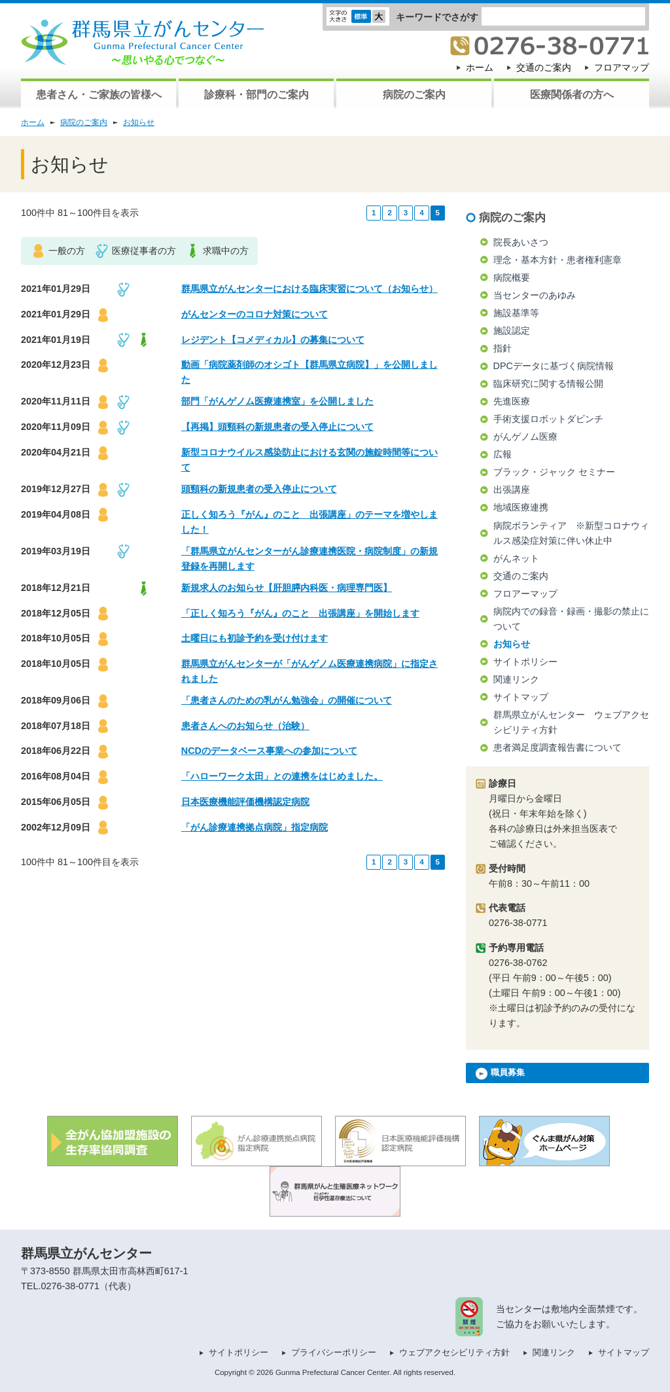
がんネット (516, 558)
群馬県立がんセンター (86, 1253)
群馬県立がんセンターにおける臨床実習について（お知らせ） (309, 288)
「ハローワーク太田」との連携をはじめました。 (282, 776)
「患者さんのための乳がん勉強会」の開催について (286, 700)
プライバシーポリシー (333, 1352)
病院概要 (511, 277)
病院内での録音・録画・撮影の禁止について (571, 619)
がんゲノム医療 (525, 436)
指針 (502, 348)
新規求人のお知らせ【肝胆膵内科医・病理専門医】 (286, 587)
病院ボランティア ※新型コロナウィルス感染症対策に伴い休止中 (571, 533)
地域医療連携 (520, 507)
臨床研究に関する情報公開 (548, 383)
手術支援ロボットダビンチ (548, 419)
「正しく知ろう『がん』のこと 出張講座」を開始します (300, 613)
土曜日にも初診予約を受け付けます (254, 638)
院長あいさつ (520, 242)
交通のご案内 (543, 67)
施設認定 (511, 330)
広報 (502, 454)
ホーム (479, 67)
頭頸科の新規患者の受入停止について (259, 489)
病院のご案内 (414, 94)
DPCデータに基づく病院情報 (553, 366)
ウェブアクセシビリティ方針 (454, 1352)
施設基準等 (516, 313)
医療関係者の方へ (572, 94)
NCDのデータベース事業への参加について (269, 750)
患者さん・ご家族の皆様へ (99, 94)
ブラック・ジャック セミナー (554, 472)
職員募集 (500, 1073)
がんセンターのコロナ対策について (254, 314)
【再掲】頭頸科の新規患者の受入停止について (277, 426)
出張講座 (511, 489)
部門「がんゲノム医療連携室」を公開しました (277, 401)
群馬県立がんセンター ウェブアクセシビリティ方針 (571, 722)
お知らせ (138, 122)
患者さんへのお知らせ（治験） (245, 726)
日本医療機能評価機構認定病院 (245, 801)
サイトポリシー (525, 661)
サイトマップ (520, 697)
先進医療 (511, 401)
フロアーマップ (525, 593)
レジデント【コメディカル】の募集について (272, 339)
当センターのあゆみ (534, 295)
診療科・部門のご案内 (256, 94)
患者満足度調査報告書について (557, 747)
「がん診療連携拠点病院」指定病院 (254, 827)
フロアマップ (621, 67)
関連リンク (516, 679)
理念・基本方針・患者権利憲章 (557, 260)
